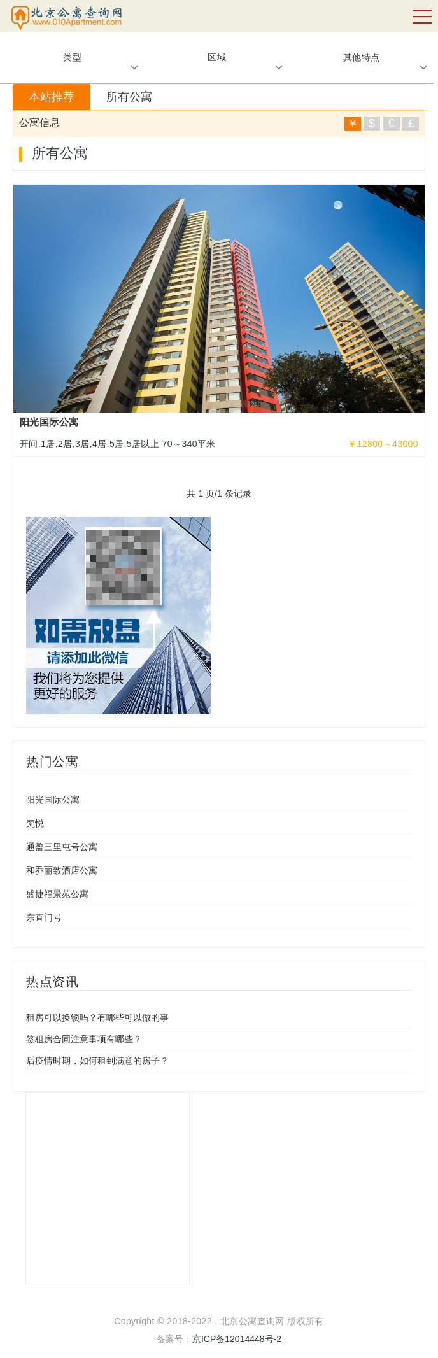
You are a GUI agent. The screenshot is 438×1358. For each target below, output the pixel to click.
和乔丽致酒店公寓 (61, 870)
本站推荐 (51, 96)
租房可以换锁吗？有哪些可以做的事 (97, 1017)
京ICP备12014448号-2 (236, 1339)
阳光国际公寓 (53, 800)
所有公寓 (129, 96)
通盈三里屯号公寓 (61, 847)
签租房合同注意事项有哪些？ (84, 1039)
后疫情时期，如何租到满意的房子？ (97, 1061)
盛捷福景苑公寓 (57, 894)
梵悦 (35, 823)
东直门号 (44, 917)
